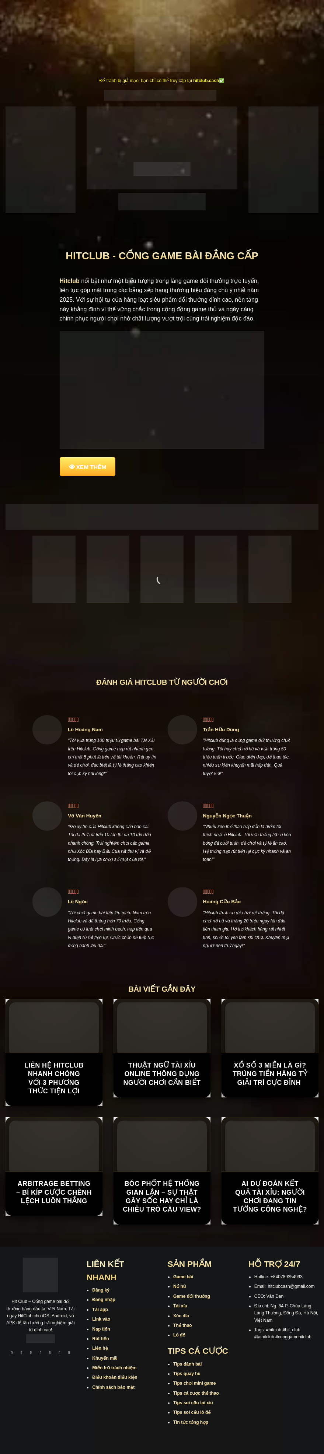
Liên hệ (100, 1348)
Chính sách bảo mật (113, 1387)
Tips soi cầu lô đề (191, 1412)
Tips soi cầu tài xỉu (193, 1402)
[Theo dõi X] (40, 1353)
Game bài (183, 1276)
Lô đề (179, 1335)
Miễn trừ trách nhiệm (114, 1367)
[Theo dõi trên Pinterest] (69, 1353)
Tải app (100, 1309)
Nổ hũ (179, 1286)
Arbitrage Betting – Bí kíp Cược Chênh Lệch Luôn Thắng (54, 1192)
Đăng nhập (103, 1299)
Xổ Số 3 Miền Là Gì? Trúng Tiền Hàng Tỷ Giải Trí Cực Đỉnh (270, 1074)
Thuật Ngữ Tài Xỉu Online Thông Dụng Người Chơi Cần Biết (162, 1074)
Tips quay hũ (187, 1373)
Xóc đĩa (181, 1315)
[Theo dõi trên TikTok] (31, 1353)
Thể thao (182, 1325)
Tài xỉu (180, 1305)
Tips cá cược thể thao (196, 1393)
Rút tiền (100, 1338)
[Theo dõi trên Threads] (59, 1353)
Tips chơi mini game (194, 1383)
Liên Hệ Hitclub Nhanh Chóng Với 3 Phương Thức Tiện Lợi (54, 1078)
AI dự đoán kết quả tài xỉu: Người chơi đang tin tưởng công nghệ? (270, 1196)
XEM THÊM (91, 467)
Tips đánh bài (187, 1364)
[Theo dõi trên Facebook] (11, 1353)
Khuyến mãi (105, 1358)
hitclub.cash (206, 80)
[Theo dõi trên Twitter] (50, 1353)
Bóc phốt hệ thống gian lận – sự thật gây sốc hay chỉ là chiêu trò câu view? (162, 1196)
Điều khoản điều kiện (114, 1377)
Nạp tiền (101, 1329)
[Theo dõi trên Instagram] (21, 1353)
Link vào (101, 1319)
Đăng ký (100, 1290)
